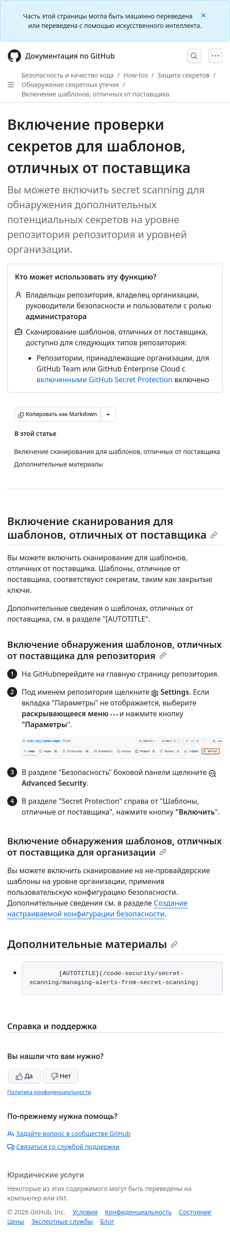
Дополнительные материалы (92, 943)
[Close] (204, 14)
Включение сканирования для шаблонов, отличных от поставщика (112, 527)
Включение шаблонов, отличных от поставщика (96, 94)
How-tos (136, 75)
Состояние (195, 1212)
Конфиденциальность (138, 1212)
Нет (61, 1076)
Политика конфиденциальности (49, 1092)
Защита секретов (183, 75)
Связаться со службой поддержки (63, 1146)
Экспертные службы (62, 1221)
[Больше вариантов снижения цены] (108, 414)
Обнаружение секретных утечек (70, 84)
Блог (107, 1221)
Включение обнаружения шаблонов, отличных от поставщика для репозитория (114, 650)
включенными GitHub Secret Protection (105, 380)
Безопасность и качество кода (68, 75)
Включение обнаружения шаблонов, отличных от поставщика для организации (114, 846)
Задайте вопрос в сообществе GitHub (68, 1133)
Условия (85, 1212)
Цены (15, 1221)
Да (24, 1076)
